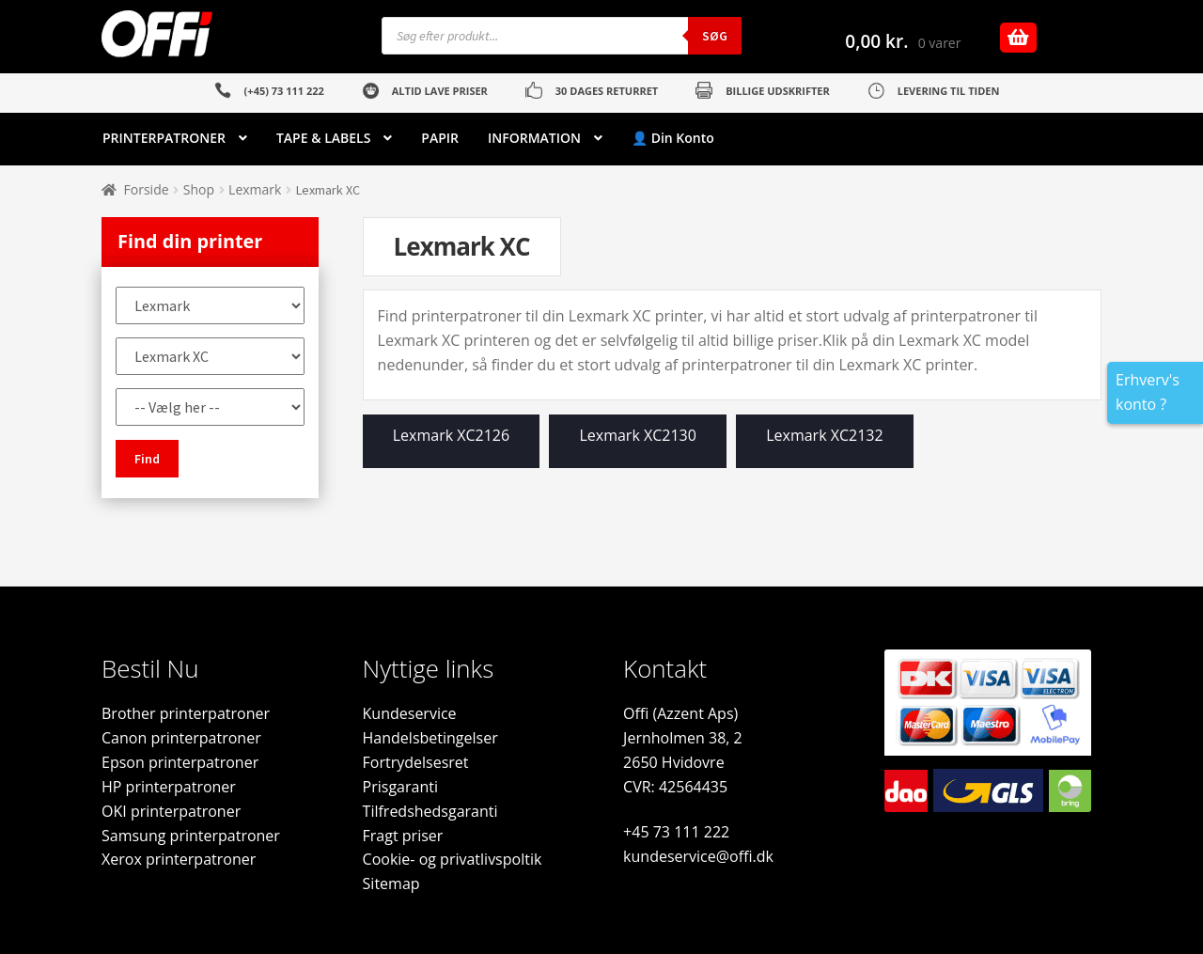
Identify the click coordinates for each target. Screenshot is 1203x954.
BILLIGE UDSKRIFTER (778, 91)
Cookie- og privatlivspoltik (452, 859)
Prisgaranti (400, 786)
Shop (198, 189)
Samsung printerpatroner (191, 835)
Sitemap (391, 883)
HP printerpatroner (169, 786)
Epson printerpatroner (180, 762)
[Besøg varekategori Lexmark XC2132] (824, 446)
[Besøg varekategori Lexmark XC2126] (451, 446)
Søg (714, 35)
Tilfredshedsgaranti (430, 811)
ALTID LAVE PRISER (440, 91)
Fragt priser (403, 835)
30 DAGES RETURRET (606, 91)
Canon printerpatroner (181, 737)
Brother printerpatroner (186, 713)
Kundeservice (410, 713)
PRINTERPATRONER (164, 138)
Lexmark (254, 189)
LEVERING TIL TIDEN (949, 91)
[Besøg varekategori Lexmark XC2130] (637, 446)
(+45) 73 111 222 (284, 91)
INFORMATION (534, 138)
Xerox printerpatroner (179, 859)
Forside (146, 189)
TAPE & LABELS (323, 138)
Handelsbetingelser (430, 737)
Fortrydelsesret (416, 762)
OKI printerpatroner (171, 811)
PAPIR (440, 138)
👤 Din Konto (673, 138)
